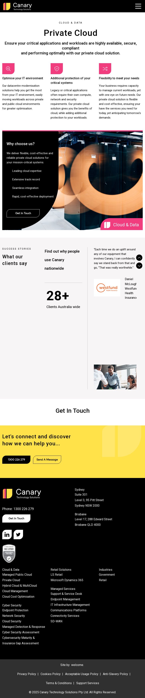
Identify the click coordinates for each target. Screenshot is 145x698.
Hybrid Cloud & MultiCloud (19, 585)
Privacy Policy (26, 674)
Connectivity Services (65, 616)
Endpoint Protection (15, 610)
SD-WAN (56, 621)
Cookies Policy (51, 674)
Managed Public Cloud (17, 574)
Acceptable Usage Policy (81, 674)
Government (107, 574)
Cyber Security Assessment (20, 632)
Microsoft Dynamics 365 (67, 580)
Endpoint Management (65, 599)
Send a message (47, 459)
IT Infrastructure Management (70, 605)
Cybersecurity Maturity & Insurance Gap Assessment (20, 640)
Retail (102, 580)
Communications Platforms (68, 610)
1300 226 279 (16, 459)
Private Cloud (11, 580)
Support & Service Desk (66, 594)
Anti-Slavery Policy (115, 674)
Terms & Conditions (59, 683)
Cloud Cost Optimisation (18, 596)
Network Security (13, 616)
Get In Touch (23, 213)
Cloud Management (15, 591)
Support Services (87, 683)
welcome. (77, 665)
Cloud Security (11, 621)
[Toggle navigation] (138, 6)
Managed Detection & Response (23, 627)
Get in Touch (16, 518)
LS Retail (56, 574)
